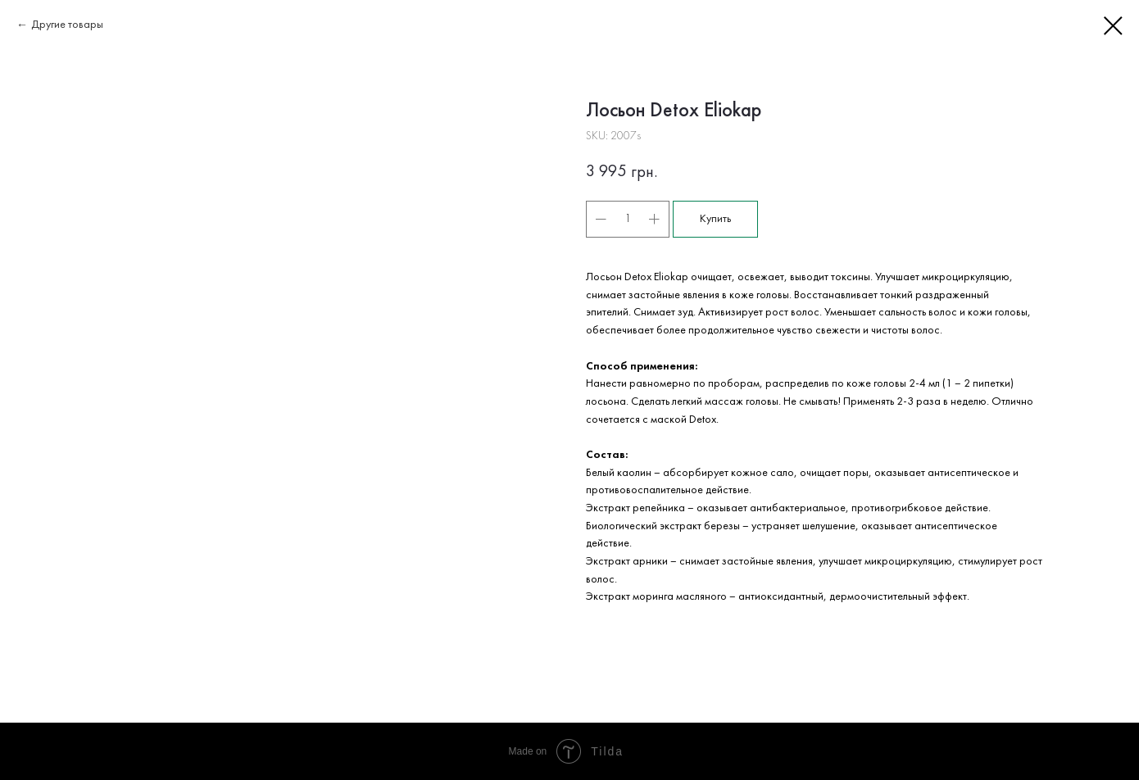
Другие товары (67, 25)
